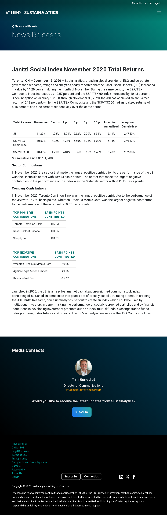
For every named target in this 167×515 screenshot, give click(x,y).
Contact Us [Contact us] (91, 477)
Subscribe (82, 412)
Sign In (157, 3)
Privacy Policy (19, 444)
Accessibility (19, 470)
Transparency (19, 459)
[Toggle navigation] (158, 12)
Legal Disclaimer (21, 451)
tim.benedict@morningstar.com (83, 389)
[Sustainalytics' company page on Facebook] (134, 477)
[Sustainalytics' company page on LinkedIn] (121, 477)
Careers (148, 3)
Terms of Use (19, 455)
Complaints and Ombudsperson (29, 462)
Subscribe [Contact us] (71, 477)
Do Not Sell (18, 448)
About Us (137, 3)
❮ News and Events (24, 26)
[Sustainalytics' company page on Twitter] (127, 477)
